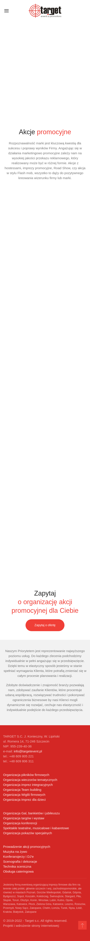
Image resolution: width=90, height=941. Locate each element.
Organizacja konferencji (20, 823)
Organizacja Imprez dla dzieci (24, 799)
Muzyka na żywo (15, 851)
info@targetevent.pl (27, 751)
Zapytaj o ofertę (44, 625)
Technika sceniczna (17, 866)
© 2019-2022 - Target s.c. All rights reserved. (35, 920)
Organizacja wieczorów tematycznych (30, 780)
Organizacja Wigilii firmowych (24, 794)
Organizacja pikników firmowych (26, 775)
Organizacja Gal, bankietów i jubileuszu (31, 813)
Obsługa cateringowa (18, 871)
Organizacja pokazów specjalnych (27, 833)
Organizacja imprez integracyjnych (27, 785)
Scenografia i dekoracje (20, 861)
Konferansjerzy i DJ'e (18, 856)
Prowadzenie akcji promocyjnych (26, 846)
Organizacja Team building (22, 789)
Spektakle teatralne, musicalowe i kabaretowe (36, 828)
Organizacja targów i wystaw (23, 818)
